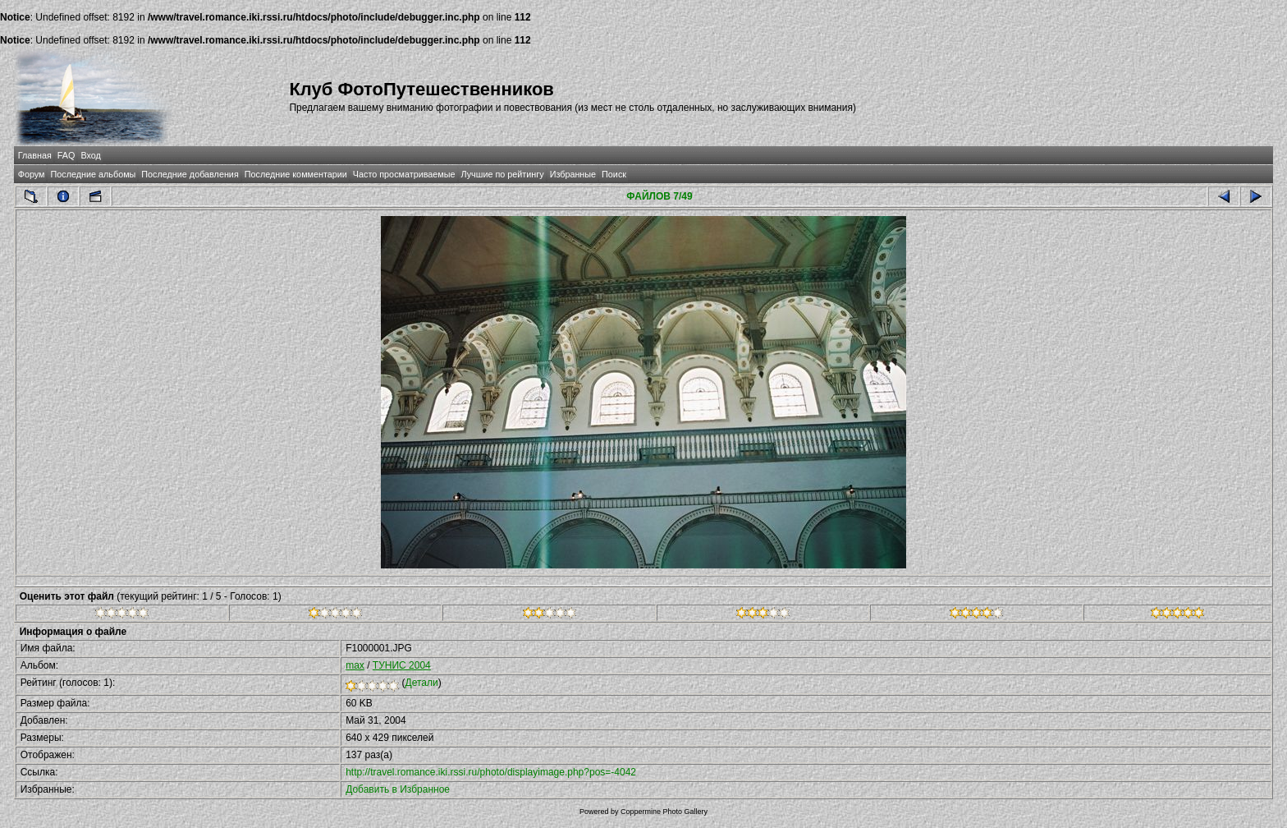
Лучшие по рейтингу (502, 174)
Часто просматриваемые (404, 174)
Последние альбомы (92, 174)
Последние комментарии (296, 174)
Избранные (573, 174)
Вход (90, 155)
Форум (31, 174)
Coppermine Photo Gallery (664, 811)
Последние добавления (189, 174)
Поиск (614, 174)
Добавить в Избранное (398, 789)
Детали (421, 682)
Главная (35, 155)
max (355, 665)
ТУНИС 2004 (402, 665)
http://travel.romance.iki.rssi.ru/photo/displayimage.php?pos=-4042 (491, 772)
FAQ (66, 155)
